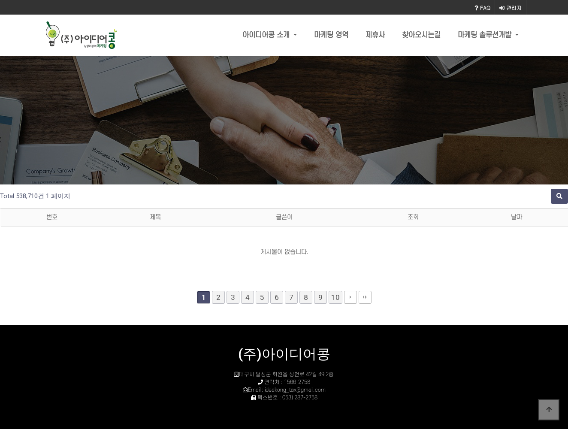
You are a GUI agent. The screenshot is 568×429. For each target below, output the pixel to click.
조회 (413, 217)
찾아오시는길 (421, 35)
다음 (350, 297)
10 (335, 297)
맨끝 (365, 297)
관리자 (510, 7)
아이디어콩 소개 (267, 35)
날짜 (516, 217)
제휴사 (375, 35)
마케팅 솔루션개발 (486, 35)
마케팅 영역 (331, 35)
